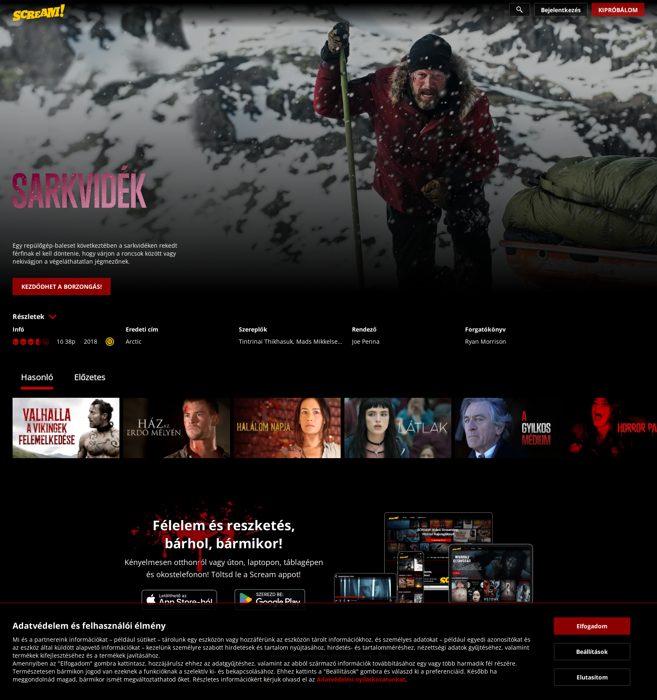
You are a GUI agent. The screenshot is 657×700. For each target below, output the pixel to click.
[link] (39, 12)
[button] (328, 316)
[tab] (43, 378)
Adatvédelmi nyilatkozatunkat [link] (361, 679)
